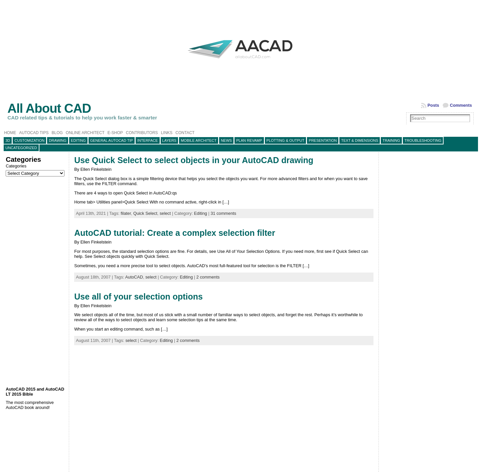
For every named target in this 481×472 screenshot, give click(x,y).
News (226, 140)
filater (126, 213)
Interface (147, 140)
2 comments (208, 277)
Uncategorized (21, 148)
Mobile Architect (198, 140)
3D (7, 140)
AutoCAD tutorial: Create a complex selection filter (174, 233)
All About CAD (49, 108)
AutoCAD (134, 277)
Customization (29, 140)
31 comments (223, 213)
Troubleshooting (423, 140)
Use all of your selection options (138, 296)
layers (169, 140)
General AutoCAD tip (111, 140)
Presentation (323, 140)
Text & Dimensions (359, 140)
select (165, 213)
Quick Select (145, 213)
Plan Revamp (249, 140)
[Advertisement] (35, 281)
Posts (433, 105)
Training (391, 140)
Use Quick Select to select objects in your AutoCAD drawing (193, 160)
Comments (461, 105)
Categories (16, 165)
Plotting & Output (286, 140)
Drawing (57, 140)
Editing (78, 140)
